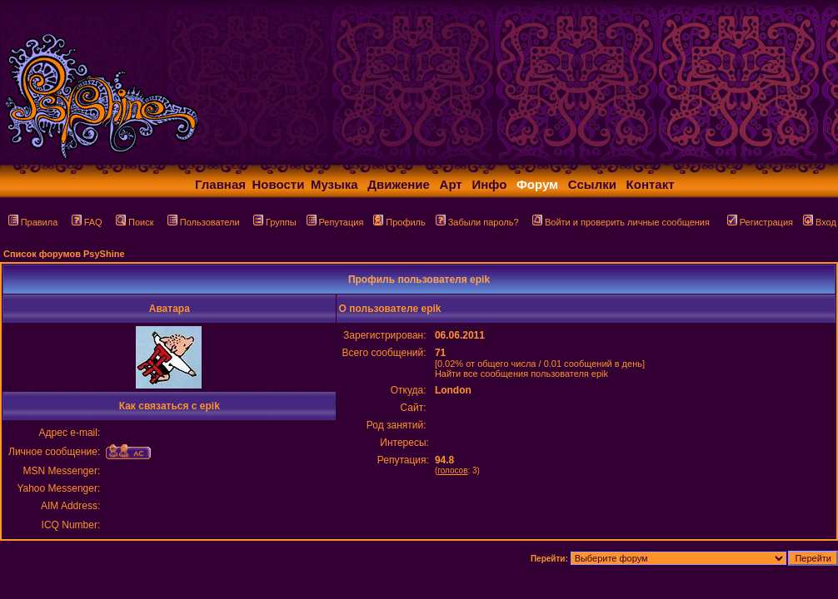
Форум (537, 184)
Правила (33, 222)
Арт (451, 184)
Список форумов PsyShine (64, 254)
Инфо (488, 184)
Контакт (650, 184)
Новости (278, 184)
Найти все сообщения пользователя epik (521, 374)
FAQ (87, 222)
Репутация (335, 222)
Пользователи (203, 222)
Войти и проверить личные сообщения (621, 222)
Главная (220, 184)
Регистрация (760, 222)
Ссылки (592, 184)
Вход (819, 222)
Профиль (399, 222)
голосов (452, 470)
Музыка (334, 184)
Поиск (134, 222)
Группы (275, 222)
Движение (398, 184)
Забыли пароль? (477, 222)
